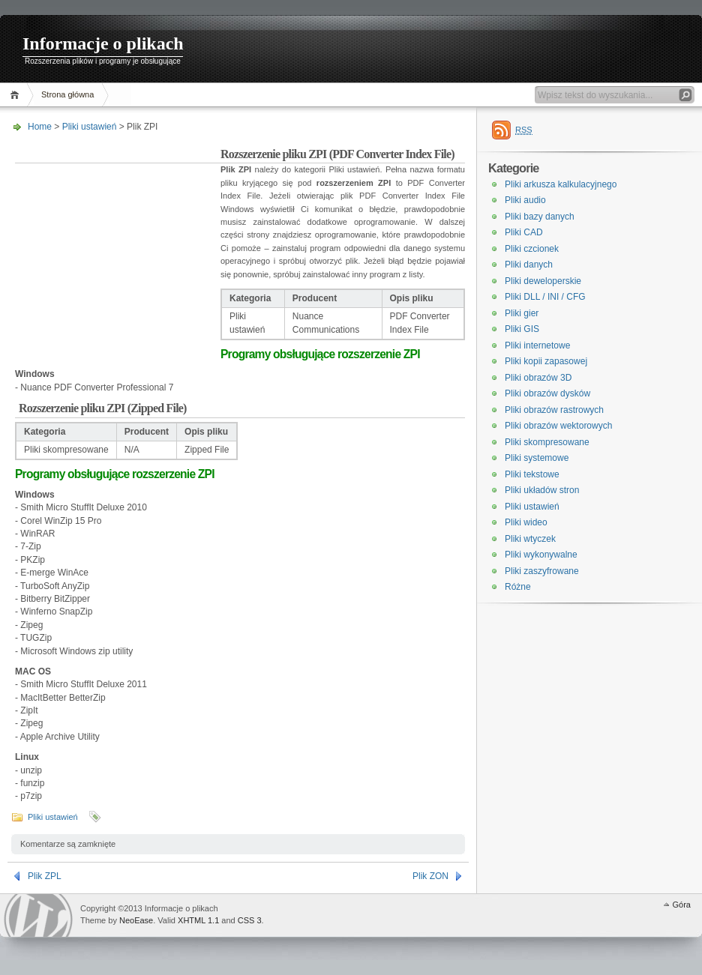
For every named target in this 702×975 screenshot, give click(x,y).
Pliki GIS (522, 329)
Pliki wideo (526, 522)
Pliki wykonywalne (541, 554)
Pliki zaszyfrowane (542, 571)
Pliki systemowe (536, 458)
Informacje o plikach (103, 43)
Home (17, 94)
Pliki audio (525, 200)
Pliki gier (521, 313)
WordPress (38, 915)
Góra (682, 904)
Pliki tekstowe (532, 474)
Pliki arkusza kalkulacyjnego (560, 184)
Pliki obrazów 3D (538, 377)
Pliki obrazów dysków (547, 393)
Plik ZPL (45, 876)
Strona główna (67, 94)
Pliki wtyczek (530, 539)
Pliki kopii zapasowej (546, 361)
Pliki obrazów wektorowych (558, 425)
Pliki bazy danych (539, 216)
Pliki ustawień (89, 126)
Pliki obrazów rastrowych (554, 410)
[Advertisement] (118, 242)
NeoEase (136, 920)
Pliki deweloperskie (543, 281)
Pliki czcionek (532, 249)
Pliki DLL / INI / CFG (545, 297)
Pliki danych (529, 264)
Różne (518, 587)
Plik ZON (430, 876)
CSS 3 (250, 920)
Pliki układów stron (542, 490)
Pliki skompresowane (547, 442)
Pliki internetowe (537, 345)
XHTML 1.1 (198, 920)
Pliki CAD (524, 232)
